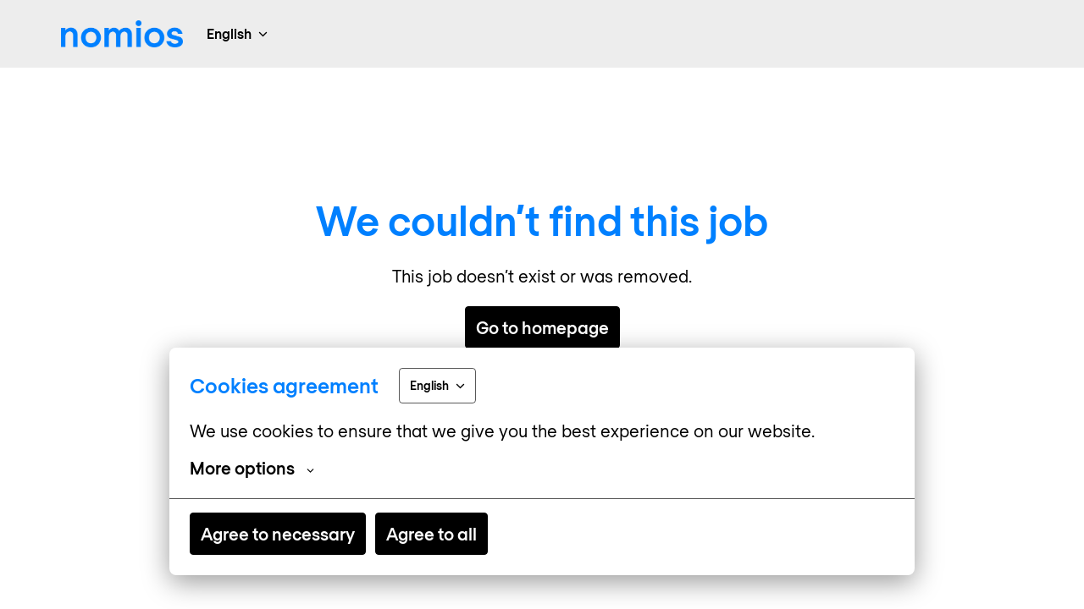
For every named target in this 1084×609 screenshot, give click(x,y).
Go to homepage (542, 327)
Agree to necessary (278, 534)
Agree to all (431, 534)
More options (252, 468)
